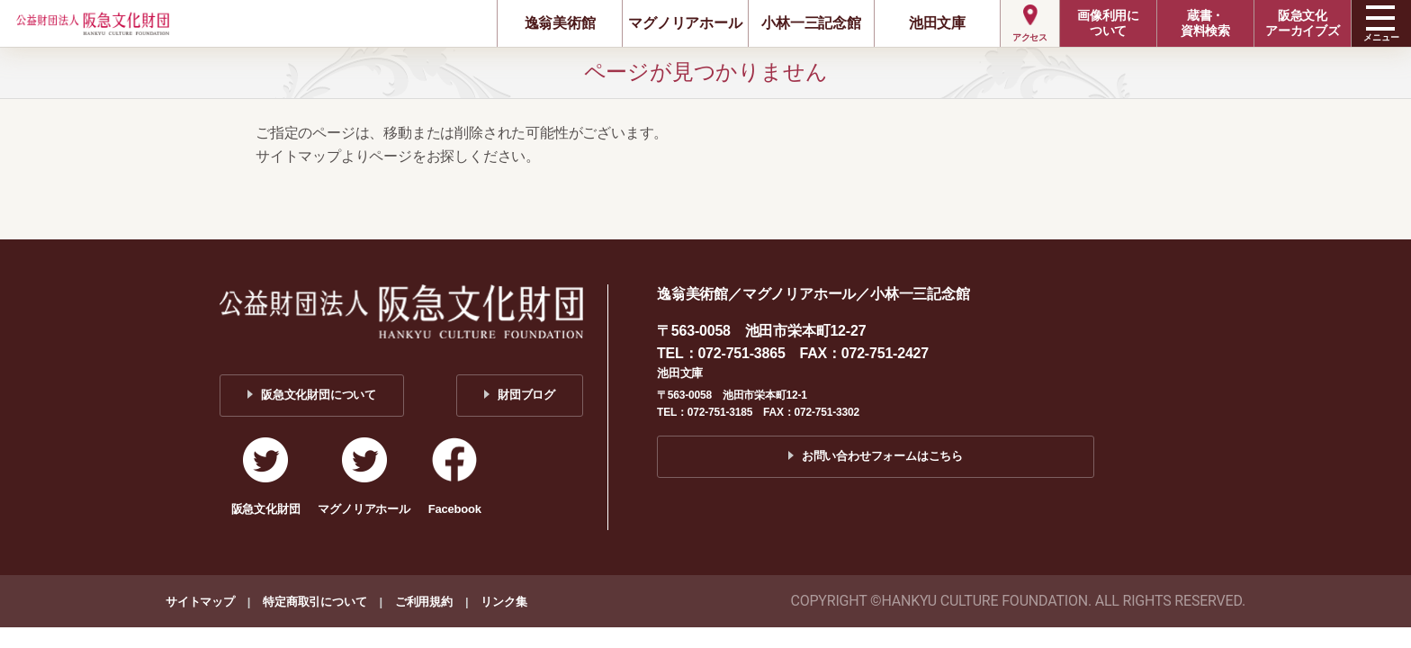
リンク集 (503, 601)
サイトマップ (200, 601)
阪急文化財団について (318, 394)
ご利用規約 (424, 601)
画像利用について (1108, 23)
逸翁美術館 (560, 23)
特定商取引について (314, 601)
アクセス (1029, 37)
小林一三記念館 (811, 23)
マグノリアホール (684, 23)
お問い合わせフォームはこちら (882, 456)
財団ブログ (526, 394)
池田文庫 (937, 23)
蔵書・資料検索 (1205, 23)
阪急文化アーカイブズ (1302, 23)
